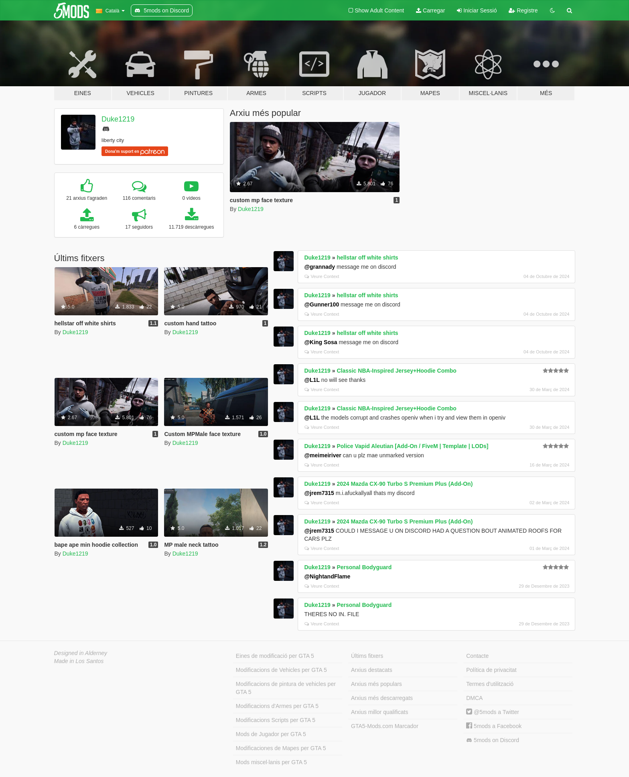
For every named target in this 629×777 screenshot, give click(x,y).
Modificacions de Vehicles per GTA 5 (281, 670)
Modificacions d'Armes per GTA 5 (277, 706)
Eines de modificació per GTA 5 (275, 656)
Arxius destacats (371, 670)
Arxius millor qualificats (379, 712)
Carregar (430, 10)
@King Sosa (320, 342)
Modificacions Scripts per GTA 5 (275, 720)
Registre (523, 10)
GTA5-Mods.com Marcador (384, 726)
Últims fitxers (367, 656)
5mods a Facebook (493, 726)
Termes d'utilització (489, 684)
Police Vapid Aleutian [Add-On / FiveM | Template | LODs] (412, 446)
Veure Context (321, 276)
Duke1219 (117, 119)
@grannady (319, 267)
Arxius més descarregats (382, 698)
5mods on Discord (492, 740)
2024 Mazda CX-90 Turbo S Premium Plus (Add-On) (405, 484)
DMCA (474, 698)
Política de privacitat (491, 670)
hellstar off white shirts (367, 257)
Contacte (477, 656)
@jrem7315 (319, 493)
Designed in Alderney (81, 653)
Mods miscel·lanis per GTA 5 (271, 762)
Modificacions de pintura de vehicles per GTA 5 (286, 688)
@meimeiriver (322, 455)
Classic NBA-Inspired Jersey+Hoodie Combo (396, 370)
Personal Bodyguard (364, 567)
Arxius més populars (376, 684)
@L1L (312, 380)
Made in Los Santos (79, 661)
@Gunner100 (321, 304)
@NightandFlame (327, 576)
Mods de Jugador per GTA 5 (271, 734)
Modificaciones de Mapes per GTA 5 (281, 748)
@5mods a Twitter (492, 712)
